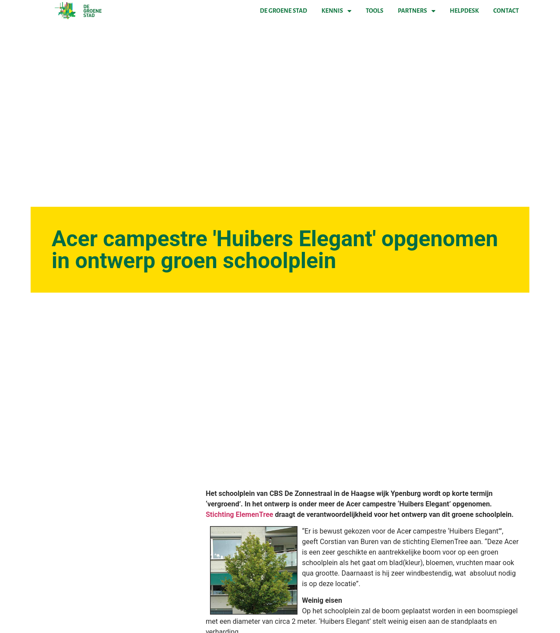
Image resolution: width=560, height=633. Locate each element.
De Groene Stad (283, 10)
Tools (374, 10)
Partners (416, 11)
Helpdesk (464, 10)
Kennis (336, 11)
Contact (506, 10)
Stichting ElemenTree (240, 514)
